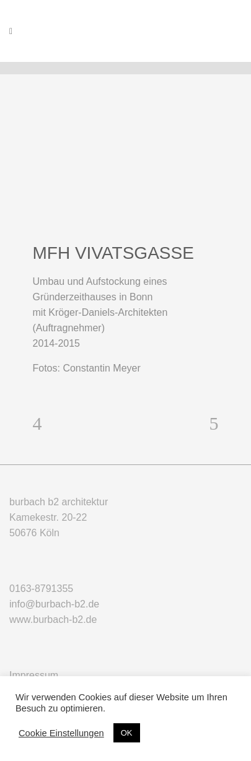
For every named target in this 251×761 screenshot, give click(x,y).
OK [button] (127, 732)
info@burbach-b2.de (54, 604)
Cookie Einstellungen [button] (61, 733)
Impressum (33, 675)
